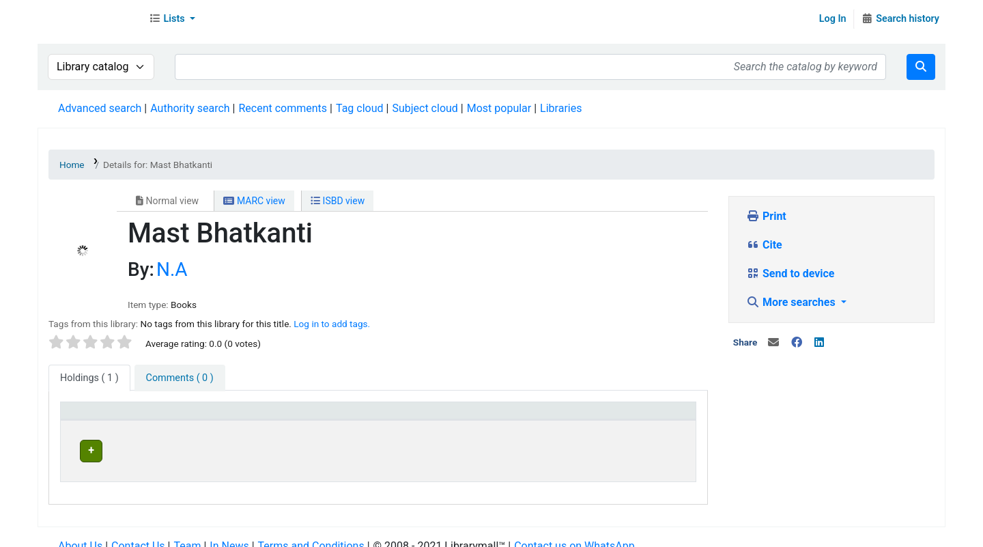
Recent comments (282, 108)
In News (229, 533)
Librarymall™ (89, 19)
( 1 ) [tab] (89, 378)
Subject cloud (424, 108)
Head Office (246, 449)
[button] (172, 19)
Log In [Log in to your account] (832, 19)
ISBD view (338, 200)
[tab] (179, 378)
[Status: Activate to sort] (636, 417)
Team (187, 533)
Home (72, 164)
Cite (764, 244)
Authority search (189, 108)
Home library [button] (436, 417)
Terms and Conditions (311, 533)
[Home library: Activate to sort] (487, 417)
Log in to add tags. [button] (332, 323)
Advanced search (99, 108)
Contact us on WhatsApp (574, 533)
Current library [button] (247, 417)
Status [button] (599, 417)
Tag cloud (360, 108)
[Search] (921, 67)
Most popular (499, 108)
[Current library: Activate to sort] (303, 417)
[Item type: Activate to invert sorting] (134, 417)
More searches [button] (792, 302)
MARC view (254, 200)
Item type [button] (90, 417)
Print (766, 216)
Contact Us (138, 533)
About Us (80, 533)
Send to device (790, 273)
